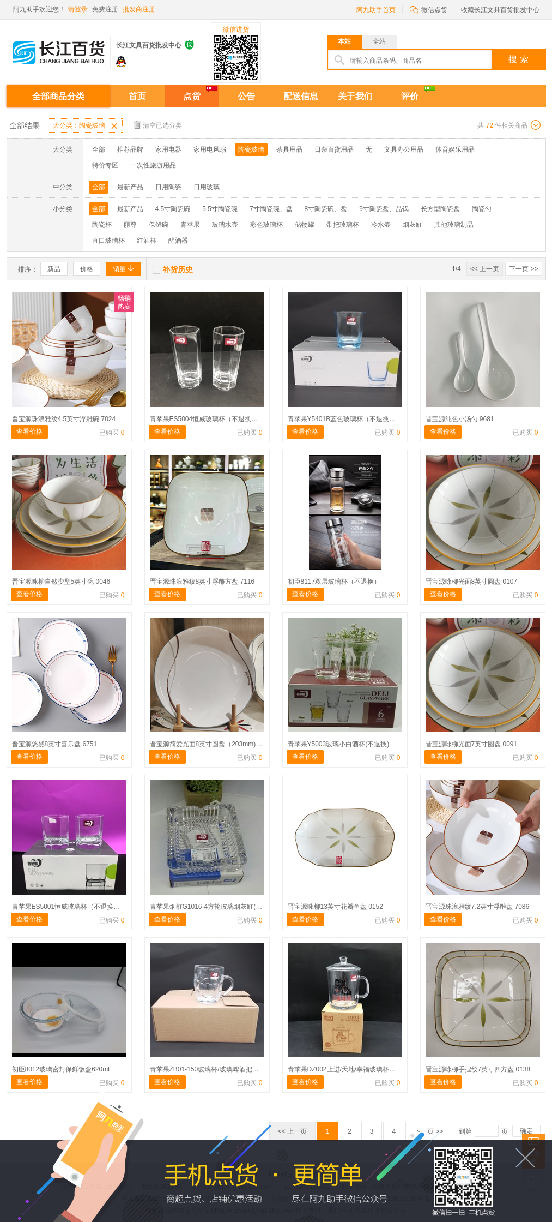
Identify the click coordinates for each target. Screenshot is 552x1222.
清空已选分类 (158, 124)
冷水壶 (381, 225)
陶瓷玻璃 (251, 149)
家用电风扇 (209, 149)
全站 (379, 41)
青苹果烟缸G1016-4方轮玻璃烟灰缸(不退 (209, 906)
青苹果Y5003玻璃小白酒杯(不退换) (339, 744)
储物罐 (304, 225)
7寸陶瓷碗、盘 (271, 209)
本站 (344, 41)
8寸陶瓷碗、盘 (326, 209)
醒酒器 (178, 240)
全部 (98, 149)
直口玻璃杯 (108, 240)
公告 (246, 96)
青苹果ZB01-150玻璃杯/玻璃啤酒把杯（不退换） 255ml (230, 1069)
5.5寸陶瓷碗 (220, 209)
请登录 (78, 9)
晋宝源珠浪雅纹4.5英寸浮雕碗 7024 (64, 419)
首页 (137, 96)
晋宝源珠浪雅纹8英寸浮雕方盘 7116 (202, 581)
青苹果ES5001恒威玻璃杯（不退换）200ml (75, 906)
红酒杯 (146, 240)
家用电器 (168, 149)
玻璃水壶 (225, 225)
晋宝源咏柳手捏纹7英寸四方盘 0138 (478, 1069)
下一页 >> (523, 269)
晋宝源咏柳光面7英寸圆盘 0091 (472, 744)
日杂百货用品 (334, 149)
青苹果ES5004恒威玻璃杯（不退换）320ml (213, 419)
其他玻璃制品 (454, 225)
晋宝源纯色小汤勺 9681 (460, 419)
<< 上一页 (484, 269)
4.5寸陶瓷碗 (173, 209)
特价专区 (105, 165)
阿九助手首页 (376, 10)
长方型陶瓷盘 (440, 209)
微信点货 (428, 9)
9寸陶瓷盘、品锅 (384, 209)
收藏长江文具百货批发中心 (500, 10)
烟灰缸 (412, 225)
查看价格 (29, 431)
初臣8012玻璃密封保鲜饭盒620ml (61, 1069)
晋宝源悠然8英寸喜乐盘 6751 (55, 744)
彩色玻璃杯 (266, 225)
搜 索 (518, 59)
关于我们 (355, 96)
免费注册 (105, 9)
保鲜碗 (158, 225)
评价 (409, 96)
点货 (192, 96)
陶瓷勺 (482, 209)
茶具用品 (289, 149)
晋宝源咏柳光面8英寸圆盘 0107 (472, 581)
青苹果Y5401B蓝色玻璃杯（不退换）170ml (351, 419)
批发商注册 (139, 9)
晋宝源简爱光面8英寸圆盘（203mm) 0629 (211, 744)
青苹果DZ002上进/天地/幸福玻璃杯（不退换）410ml (364, 1069)
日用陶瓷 (168, 187)
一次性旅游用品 (153, 165)
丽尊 (130, 225)
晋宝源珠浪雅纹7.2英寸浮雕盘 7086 (478, 906)
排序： (28, 269)
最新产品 (130, 187)
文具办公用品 (403, 149)
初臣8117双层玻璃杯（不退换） (334, 581)
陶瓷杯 (102, 225)
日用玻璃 (206, 187)
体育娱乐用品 (455, 149)
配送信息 (300, 96)
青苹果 (190, 225)
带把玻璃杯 (342, 225)
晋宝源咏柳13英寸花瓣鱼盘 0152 (335, 906)
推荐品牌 (130, 149)
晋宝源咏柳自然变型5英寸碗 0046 (61, 581)
